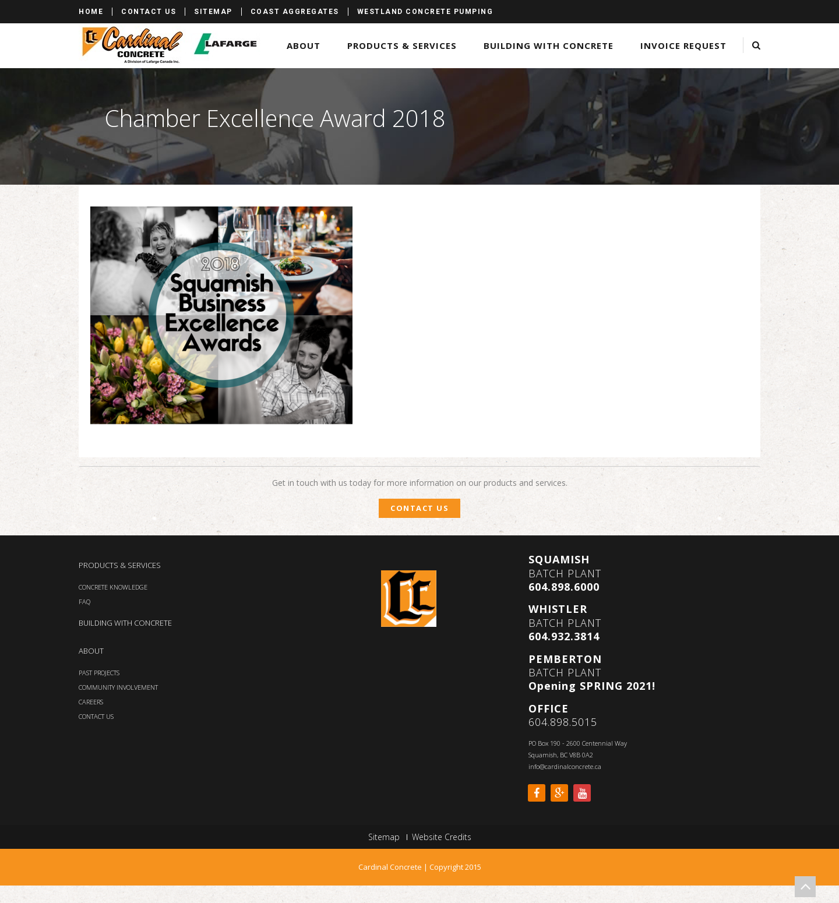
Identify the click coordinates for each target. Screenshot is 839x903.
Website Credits (441, 837)
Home (91, 12)
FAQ (84, 601)
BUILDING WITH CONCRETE (125, 623)
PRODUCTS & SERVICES (120, 565)
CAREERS (91, 701)
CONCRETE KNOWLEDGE (113, 587)
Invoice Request (683, 45)
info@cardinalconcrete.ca (564, 766)
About (303, 45)
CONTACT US (96, 716)
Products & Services (402, 45)
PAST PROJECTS (99, 672)
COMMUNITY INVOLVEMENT (118, 687)
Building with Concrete (549, 45)
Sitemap (213, 12)
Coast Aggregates (295, 12)
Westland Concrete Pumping (425, 12)
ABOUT (91, 650)
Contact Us (148, 12)
